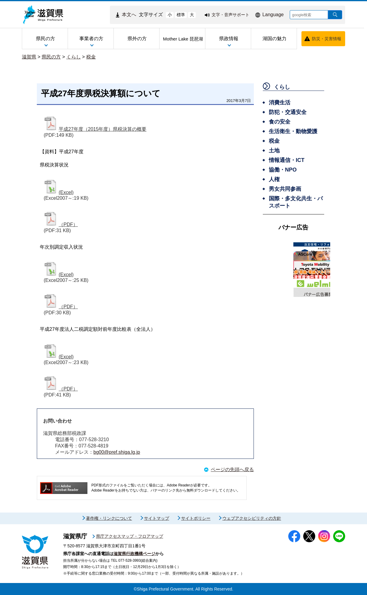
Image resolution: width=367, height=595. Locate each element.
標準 (181, 14)
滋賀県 (29, 56)
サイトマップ (156, 518)
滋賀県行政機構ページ (134, 553)
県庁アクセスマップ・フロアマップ (129, 536)
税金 (91, 56)
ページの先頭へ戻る (232, 469)
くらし (73, 56)
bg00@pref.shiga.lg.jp (116, 452)
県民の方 (51, 56)
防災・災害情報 (326, 38)
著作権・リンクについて (109, 518)
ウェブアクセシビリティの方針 (251, 518)
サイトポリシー (195, 518)
